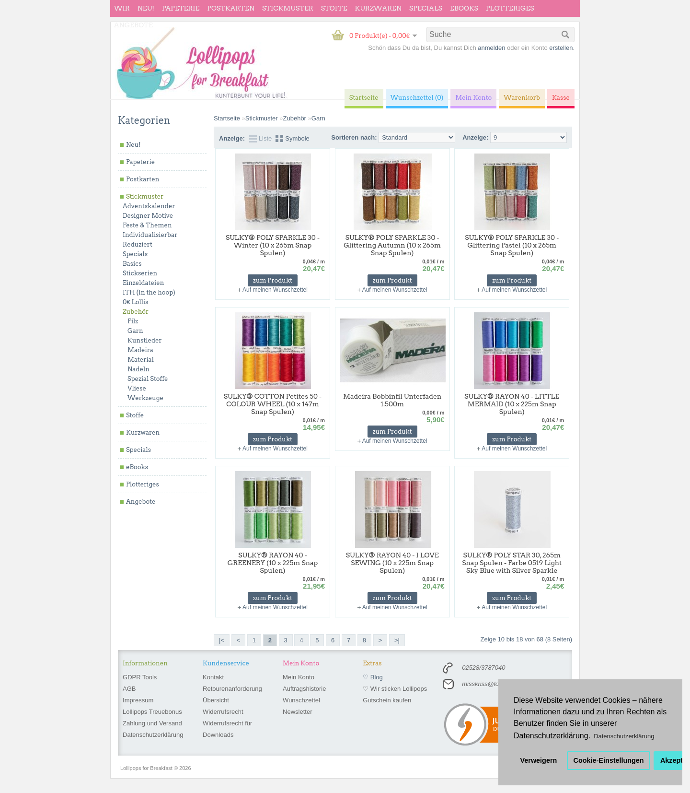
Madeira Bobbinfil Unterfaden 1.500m (392, 400)
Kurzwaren (378, 8)
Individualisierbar (150, 234)
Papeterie (180, 8)
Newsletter (297, 711)
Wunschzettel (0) (417, 97)
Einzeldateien (143, 282)
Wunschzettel (301, 700)
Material (140, 359)
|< (221, 640)
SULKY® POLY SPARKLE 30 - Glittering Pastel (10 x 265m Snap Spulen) (512, 245)
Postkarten (230, 8)
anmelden (491, 47)
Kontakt (213, 677)
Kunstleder (144, 340)
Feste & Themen (147, 225)
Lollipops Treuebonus (152, 711)
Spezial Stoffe (147, 378)
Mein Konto (298, 677)
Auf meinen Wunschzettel (275, 289)
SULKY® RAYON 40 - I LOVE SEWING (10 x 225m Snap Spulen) (392, 562)
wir (122, 8)
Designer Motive (148, 215)
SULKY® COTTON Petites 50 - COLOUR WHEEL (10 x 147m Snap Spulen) (273, 403)
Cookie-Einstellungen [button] (609, 760)
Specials (425, 8)
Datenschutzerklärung (153, 734)
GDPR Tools (140, 677)
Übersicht (216, 700)
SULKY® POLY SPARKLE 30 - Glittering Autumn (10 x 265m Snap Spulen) (392, 245)
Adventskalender (149, 206)
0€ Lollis (135, 302)
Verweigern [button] (538, 760)
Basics (132, 263)
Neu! (146, 8)
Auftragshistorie (304, 688)
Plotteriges (510, 8)
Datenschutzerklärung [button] (624, 736)
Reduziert (137, 244)
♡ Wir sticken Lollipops (395, 688)
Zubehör (136, 311)
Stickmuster (287, 8)
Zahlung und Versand (152, 723)
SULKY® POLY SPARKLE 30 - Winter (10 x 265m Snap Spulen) (273, 245)
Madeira (140, 350)
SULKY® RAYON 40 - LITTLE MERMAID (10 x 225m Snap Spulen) (511, 403)
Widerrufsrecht (223, 711)
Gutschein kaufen (387, 700)
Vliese (136, 388)
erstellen (561, 47)
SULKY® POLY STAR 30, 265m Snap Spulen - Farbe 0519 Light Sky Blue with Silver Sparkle (512, 562)
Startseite (227, 118)
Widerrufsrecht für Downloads (227, 729)
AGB (129, 688)
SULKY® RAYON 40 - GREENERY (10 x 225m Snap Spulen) (273, 562)
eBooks (464, 8)
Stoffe (334, 8)
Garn (135, 330)
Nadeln (138, 369)
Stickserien (140, 273)
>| (397, 640)
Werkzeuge (145, 398)
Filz (132, 321)
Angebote (133, 25)
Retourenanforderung (232, 688)
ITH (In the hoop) (149, 292)
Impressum (138, 700)
